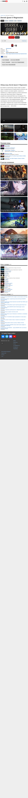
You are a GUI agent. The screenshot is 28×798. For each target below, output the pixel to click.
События (6, 20)
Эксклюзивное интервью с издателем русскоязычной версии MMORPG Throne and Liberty (13, 299)
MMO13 (14, 340)
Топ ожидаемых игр (16, 345)
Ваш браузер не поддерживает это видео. (14, 115)
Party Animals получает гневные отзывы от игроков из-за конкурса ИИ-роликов (13, 320)
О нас (2, 356)
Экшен (7, 53)
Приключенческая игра (15, 53)
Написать (17, 37)
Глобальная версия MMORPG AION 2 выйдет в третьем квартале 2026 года (14, 296)
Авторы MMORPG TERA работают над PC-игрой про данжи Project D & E (13, 304)
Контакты (2, 354)
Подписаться (11, 37)
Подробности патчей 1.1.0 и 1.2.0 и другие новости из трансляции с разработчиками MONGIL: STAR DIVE (12, 258)
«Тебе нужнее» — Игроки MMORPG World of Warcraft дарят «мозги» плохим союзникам (13, 307)
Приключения (8, 48)
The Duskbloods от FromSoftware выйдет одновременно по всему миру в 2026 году (13, 317)
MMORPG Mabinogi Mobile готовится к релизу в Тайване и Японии (12, 322)
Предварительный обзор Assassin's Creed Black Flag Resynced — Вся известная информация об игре (12, 179)
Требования (11, 20)
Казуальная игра (23, 53)
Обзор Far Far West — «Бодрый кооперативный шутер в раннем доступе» (13, 226)
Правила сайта (3, 353)
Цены (15, 20)
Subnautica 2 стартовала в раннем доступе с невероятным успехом (12, 309)
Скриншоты (19, 20)
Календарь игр (15, 347)
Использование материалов (5, 351)
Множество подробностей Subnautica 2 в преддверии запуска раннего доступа (12, 242)
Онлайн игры (15, 342)
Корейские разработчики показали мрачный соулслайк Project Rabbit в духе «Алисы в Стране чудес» (14, 302)
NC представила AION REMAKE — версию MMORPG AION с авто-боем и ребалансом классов (14, 328)
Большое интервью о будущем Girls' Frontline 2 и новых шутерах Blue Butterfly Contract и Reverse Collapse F (13, 211)
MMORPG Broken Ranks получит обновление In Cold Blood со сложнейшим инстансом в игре (14, 314)
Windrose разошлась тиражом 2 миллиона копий (9, 311)
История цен (24, 40)
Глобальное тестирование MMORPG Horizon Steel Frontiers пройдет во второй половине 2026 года (13, 325)
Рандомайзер (15, 348)
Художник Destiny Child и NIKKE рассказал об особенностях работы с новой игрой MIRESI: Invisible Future (12, 194)
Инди (10, 53)
